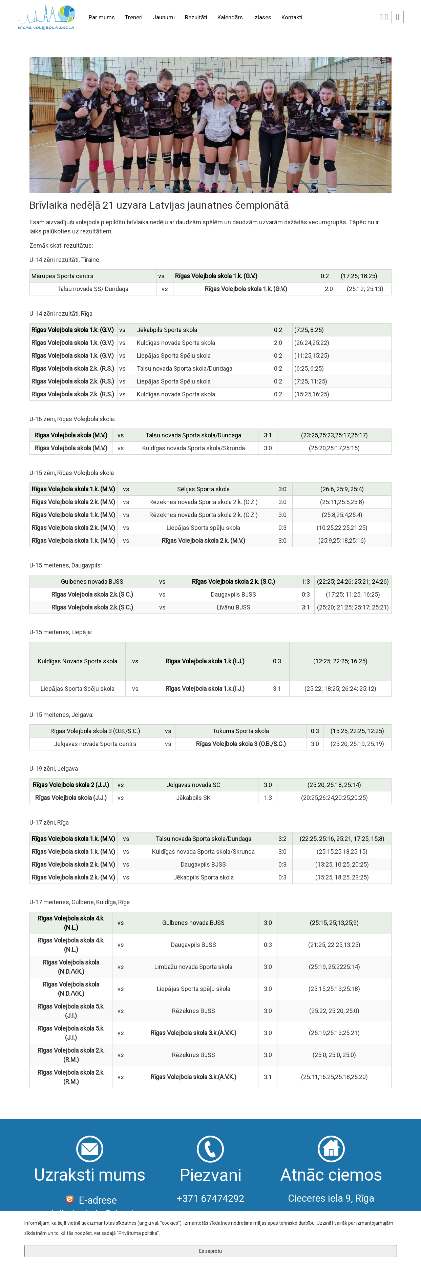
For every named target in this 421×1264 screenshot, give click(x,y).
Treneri (134, 17)
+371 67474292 (210, 1198)
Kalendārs (230, 17)
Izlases (262, 17)
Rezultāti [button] (196, 17)
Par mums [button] (102, 17)
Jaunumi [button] (164, 17)
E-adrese (90, 1200)
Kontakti (291, 17)
